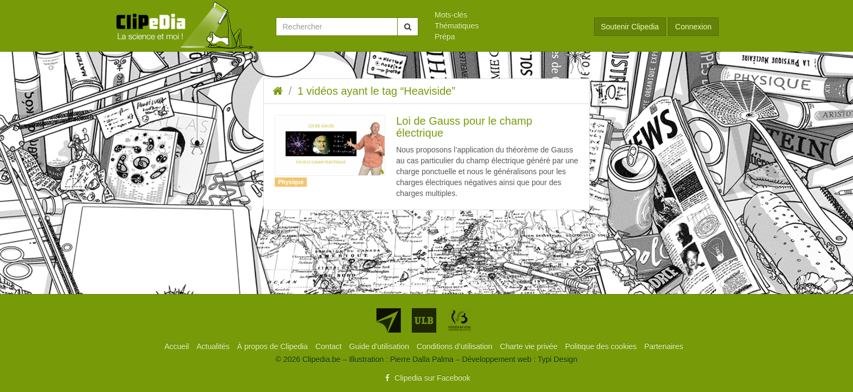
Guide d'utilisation (380, 346)
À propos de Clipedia (273, 346)
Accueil (177, 346)
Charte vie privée (530, 346)
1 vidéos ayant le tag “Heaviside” (376, 91)
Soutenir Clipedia (630, 26)
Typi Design (557, 359)
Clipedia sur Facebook (426, 377)
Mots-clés (451, 14)
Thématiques (457, 25)
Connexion (693, 26)
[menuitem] (506, 14)
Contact (330, 346)
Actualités (214, 346)
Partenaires (663, 346)
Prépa (445, 36)
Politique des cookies (602, 346)
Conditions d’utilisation (456, 346)
